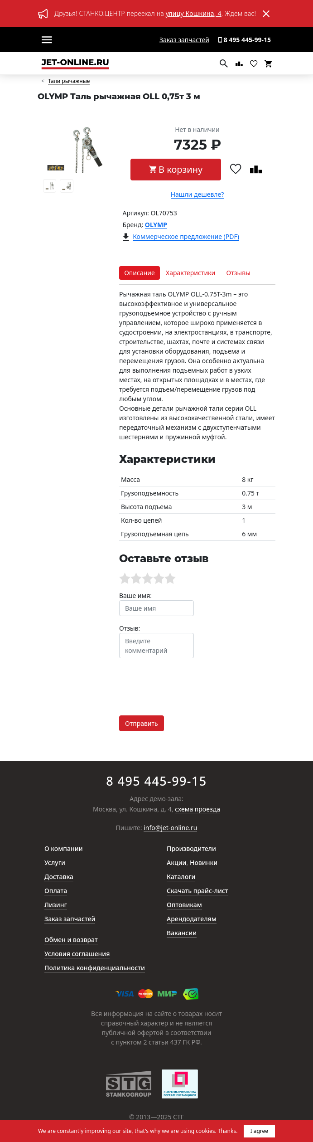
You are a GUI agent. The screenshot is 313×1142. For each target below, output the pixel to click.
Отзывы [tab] (238, 272)
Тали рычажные (69, 81)
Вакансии (182, 932)
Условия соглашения (77, 953)
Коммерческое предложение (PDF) (186, 237)
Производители (191, 848)
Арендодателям (192, 918)
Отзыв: (129, 628)
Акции (177, 862)
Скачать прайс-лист (197, 890)
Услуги (54, 862)
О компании (63, 848)
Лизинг (55, 904)
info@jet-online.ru (170, 828)
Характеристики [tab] (190, 272)
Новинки (203, 862)
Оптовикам (184, 904)
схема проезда (197, 809)
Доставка (58, 876)
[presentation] (188, 683)
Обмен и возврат (71, 939)
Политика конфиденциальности (94, 967)
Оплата (55, 890)
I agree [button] (259, 1131)
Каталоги (181, 876)
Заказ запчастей (184, 39)
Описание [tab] (139, 272)
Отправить (141, 723)
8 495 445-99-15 (244, 39)
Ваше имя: (135, 595)
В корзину (175, 169)
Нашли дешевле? (197, 195)
